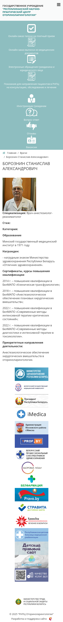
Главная (11, 152)
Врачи (23, 152)
